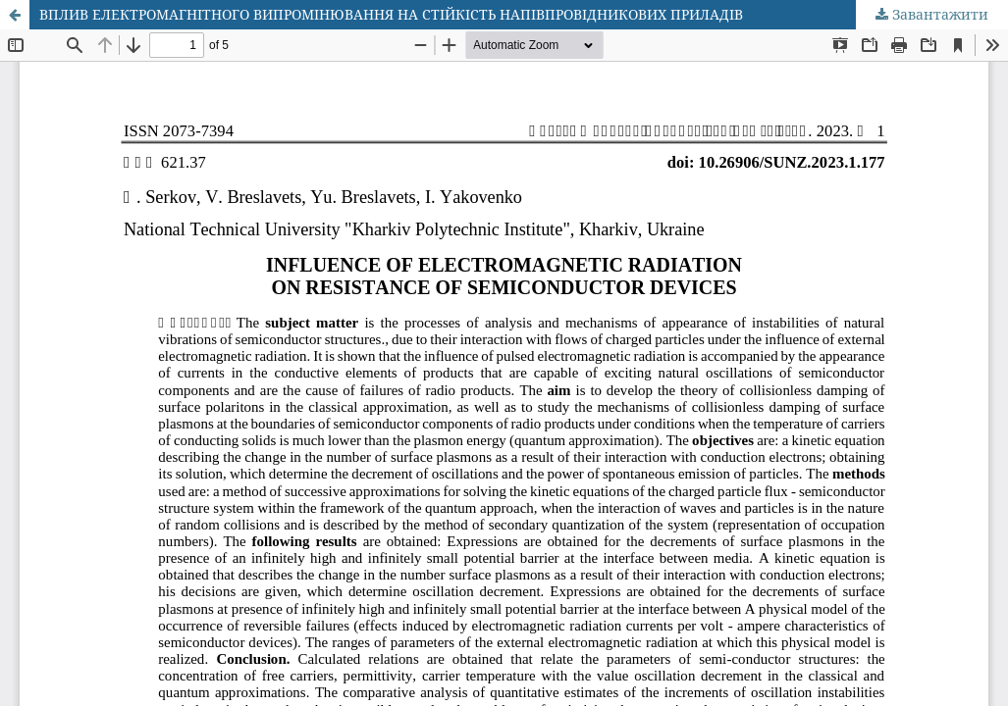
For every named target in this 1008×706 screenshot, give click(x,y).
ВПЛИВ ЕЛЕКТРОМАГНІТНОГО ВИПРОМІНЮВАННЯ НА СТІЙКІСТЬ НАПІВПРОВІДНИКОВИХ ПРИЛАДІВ (391, 14)
